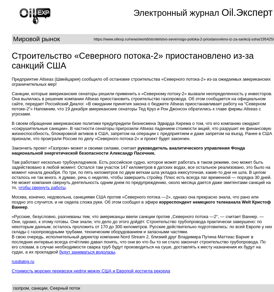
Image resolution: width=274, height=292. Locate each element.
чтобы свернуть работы (42, 187)
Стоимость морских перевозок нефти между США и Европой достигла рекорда (91, 270)
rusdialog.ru (23, 261)
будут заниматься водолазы (87, 252)
